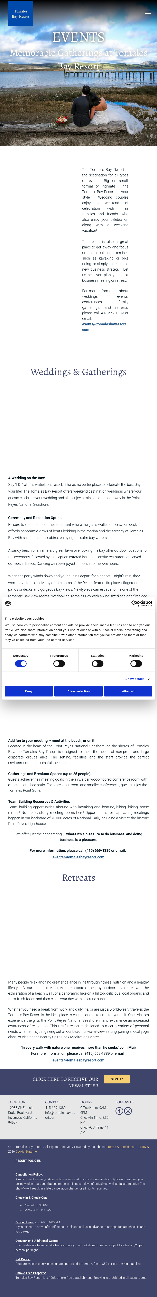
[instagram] (128, 1111)
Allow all (128, 691)
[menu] (148, 13)
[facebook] (119, 1111)
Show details (135, 679)
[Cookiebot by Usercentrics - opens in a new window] (134, 603)
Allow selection (78, 691)
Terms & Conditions (121, 1147)
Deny (29, 691)
